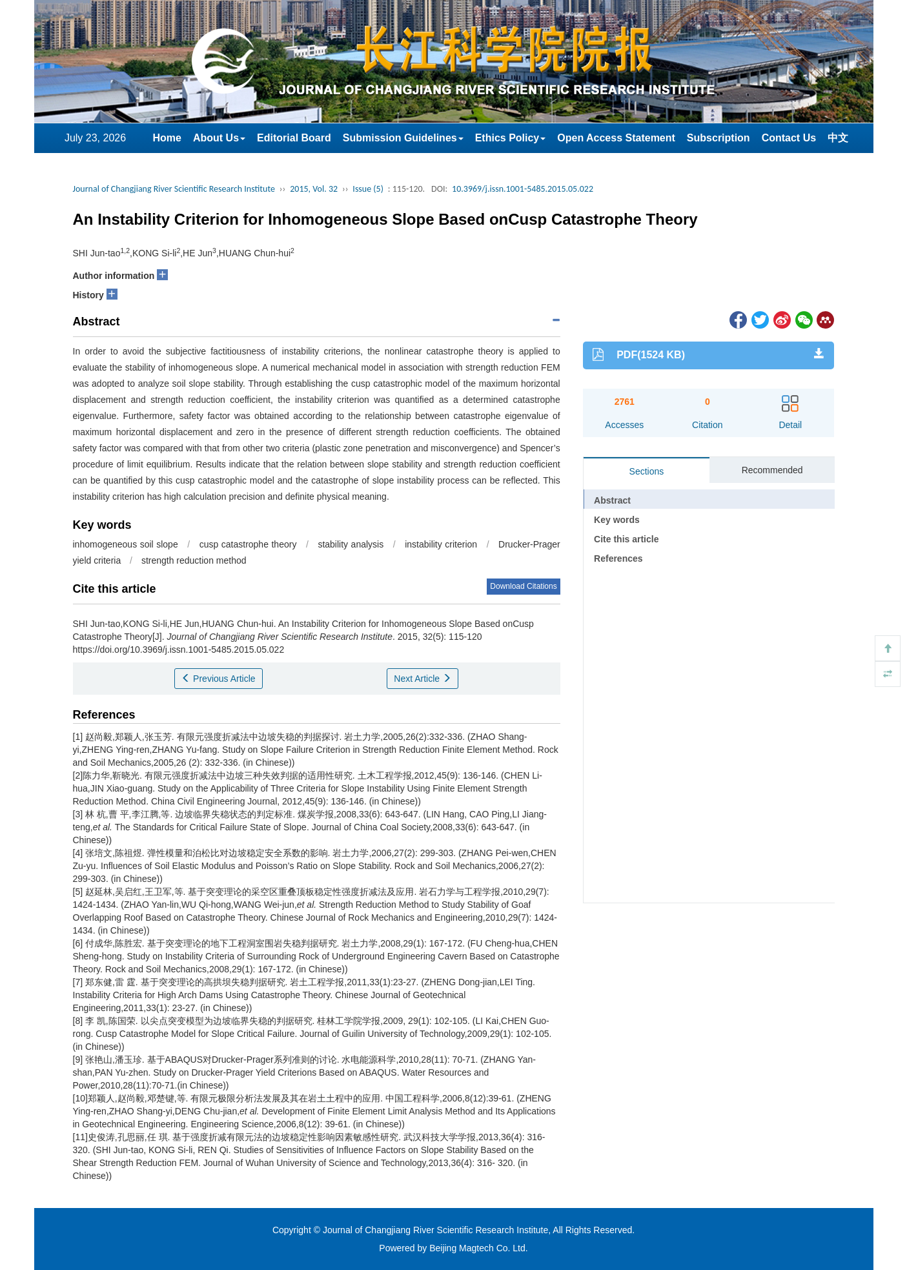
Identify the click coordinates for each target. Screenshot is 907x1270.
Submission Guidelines (403, 137)
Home (167, 137)
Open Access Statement (616, 137)
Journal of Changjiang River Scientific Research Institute (174, 188)
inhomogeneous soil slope (125, 544)
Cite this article (626, 539)
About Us (219, 137)
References (618, 558)
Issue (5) (367, 188)
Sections (646, 471)
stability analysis (350, 544)
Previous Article (218, 678)
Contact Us (789, 137)
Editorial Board (294, 137)
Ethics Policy (510, 137)
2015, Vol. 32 (314, 188)
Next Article (422, 678)
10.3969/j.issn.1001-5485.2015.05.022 (522, 188)
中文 (838, 137)
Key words (617, 520)
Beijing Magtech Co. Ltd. (478, 1248)
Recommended (772, 470)
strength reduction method (194, 560)
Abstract (612, 500)
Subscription (718, 137)
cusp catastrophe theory (248, 544)
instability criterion (441, 544)
